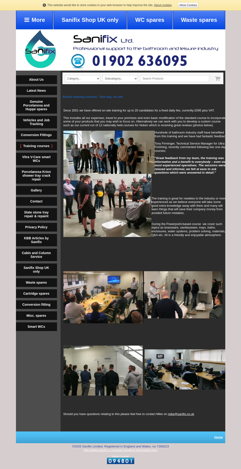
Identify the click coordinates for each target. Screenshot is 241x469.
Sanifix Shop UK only (90, 20)
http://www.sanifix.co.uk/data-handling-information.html (120, 450)
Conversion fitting (36, 304)
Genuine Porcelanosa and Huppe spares (36, 105)
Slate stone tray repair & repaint (36, 214)
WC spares (149, 20)
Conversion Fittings (36, 135)
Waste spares (199, 20)
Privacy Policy (36, 227)
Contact (36, 201)
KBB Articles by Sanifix (36, 240)
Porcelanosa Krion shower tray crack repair (36, 175)
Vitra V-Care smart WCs (36, 159)
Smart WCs (36, 326)
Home (218, 437)
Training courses (36, 146)
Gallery (36, 190)
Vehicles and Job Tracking (36, 122)
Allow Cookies (188, 5)
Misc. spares (36, 315)
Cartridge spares (36, 293)
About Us (36, 79)
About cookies (163, 5)
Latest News (36, 90)
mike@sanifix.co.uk (181, 414)
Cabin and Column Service (36, 255)
